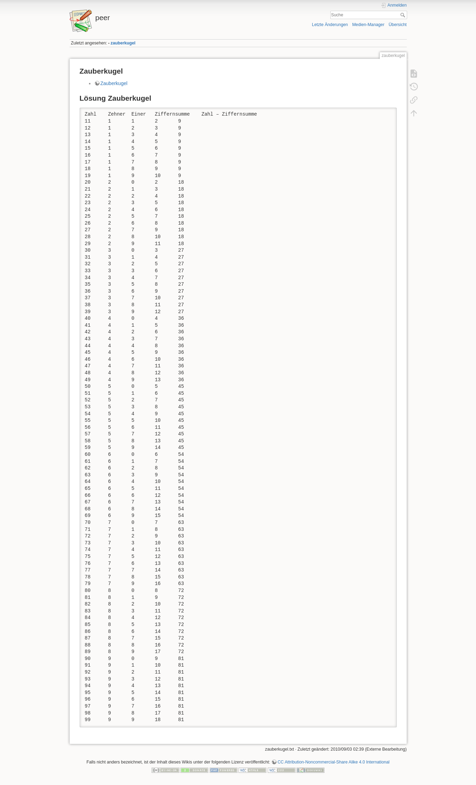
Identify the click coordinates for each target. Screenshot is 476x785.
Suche (403, 14)
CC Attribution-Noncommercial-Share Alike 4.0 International (333, 762)
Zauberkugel (114, 83)
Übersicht (398, 24)
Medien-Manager (368, 24)
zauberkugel (123, 43)
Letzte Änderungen (330, 24)
